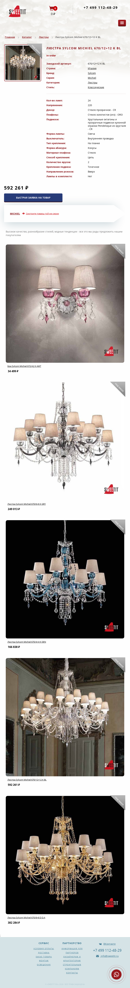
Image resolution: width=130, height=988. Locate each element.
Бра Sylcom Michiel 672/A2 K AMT (24, 366)
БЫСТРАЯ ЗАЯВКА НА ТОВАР (33, 197)
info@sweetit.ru (109, 956)
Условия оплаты (44, 948)
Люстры (44, 37)
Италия (92, 68)
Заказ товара (44, 957)
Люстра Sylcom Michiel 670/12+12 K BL (27, 779)
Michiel (92, 77)
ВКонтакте (109, 943)
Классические (96, 87)
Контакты (72, 973)
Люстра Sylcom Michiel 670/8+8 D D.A (26, 917)
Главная (10, 37)
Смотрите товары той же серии (42, 213)
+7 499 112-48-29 (101, 7)
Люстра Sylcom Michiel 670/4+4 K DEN (26, 641)
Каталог (27, 37)
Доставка (43, 953)
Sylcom (92, 73)
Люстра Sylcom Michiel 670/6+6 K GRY (26, 503)
